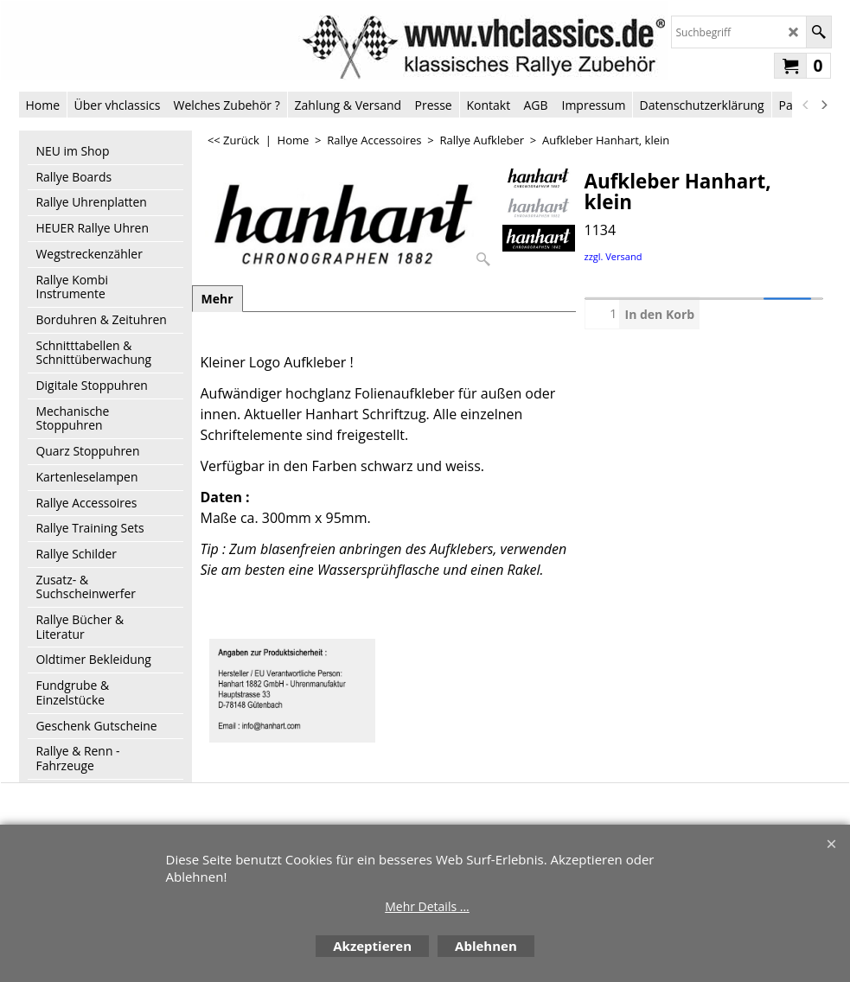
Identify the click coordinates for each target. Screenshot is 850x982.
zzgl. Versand (613, 256)
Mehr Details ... (427, 906)
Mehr (217, 298)
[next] (824, 104)
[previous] (807, 104)
